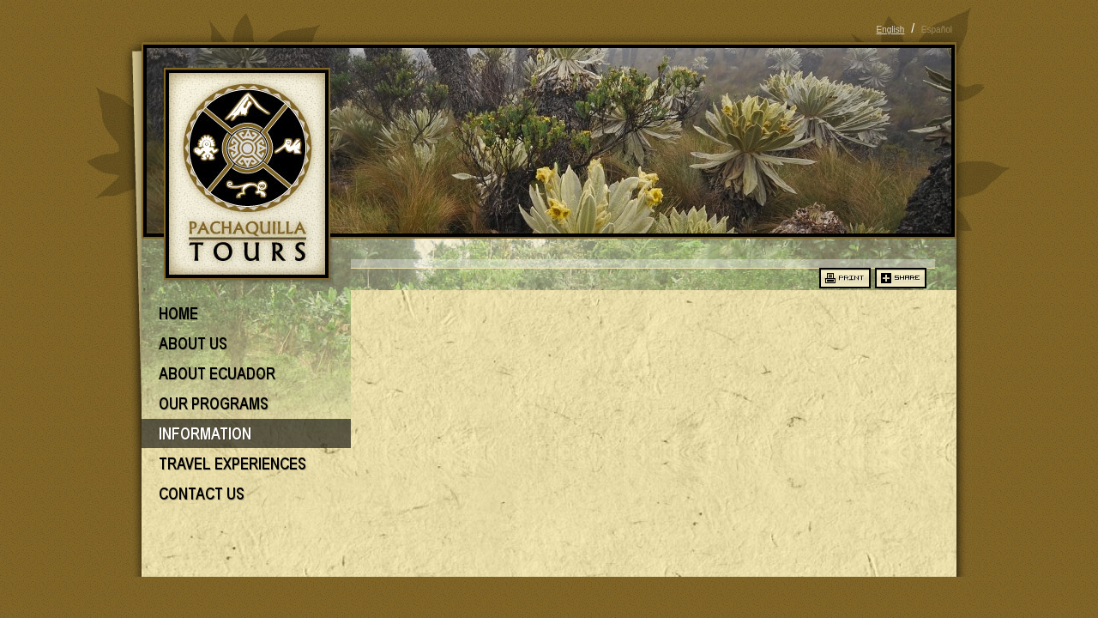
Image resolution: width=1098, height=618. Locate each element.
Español (936, 29)
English (891, 29)
